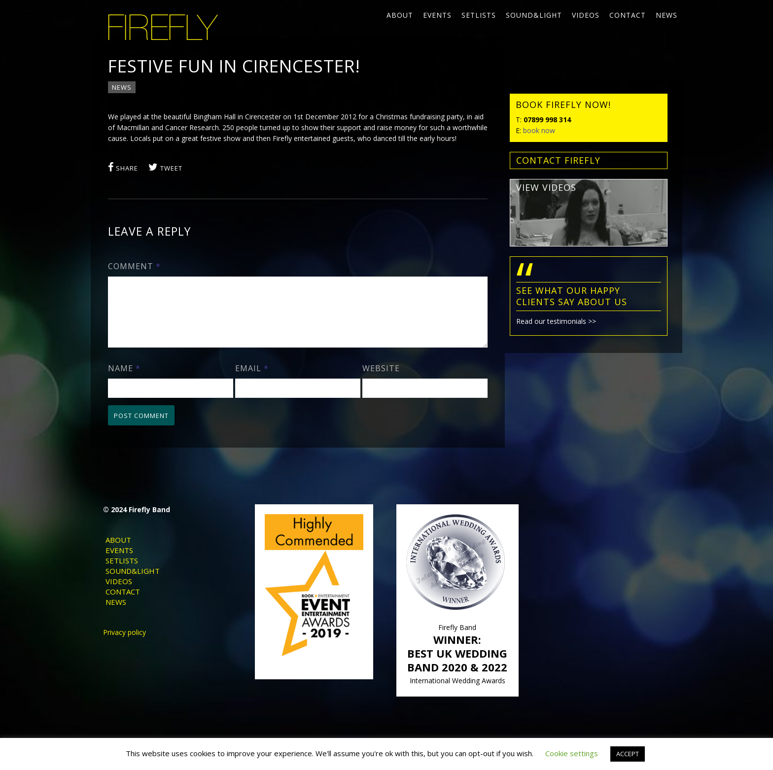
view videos (546, 187)
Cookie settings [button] (571, 753)
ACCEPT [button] (627, 753)
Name (124, 380)
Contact (627, 15)
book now (539, 130)
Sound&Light (534, 15)
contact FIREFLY (558, 160)
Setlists (478, 15)
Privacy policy (124, 644)
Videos (585, 15)
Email (252, 380)
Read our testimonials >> (556, 321)
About (399, 15)
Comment (134, 266)
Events (437, 15)
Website (381, 380)
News (666, 15)
